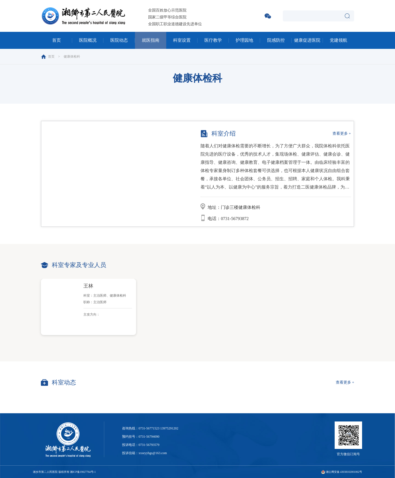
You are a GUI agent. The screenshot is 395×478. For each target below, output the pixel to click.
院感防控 (276, 40)
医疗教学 (213, 40)
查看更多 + (341, 133)
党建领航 (338, 40)
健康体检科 (72, 56)
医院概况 (88, 40)
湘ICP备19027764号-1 (83, 471)
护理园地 (244, 40)
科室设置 (182, 40)
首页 (56, 40)
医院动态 (119, 40)
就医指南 (150, 40)
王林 (88, 286)
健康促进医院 (307, 40)
